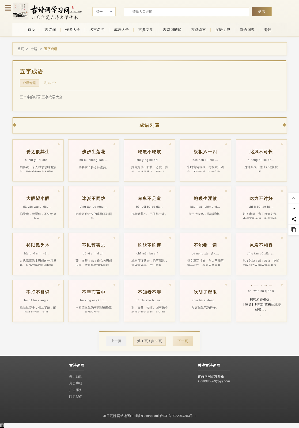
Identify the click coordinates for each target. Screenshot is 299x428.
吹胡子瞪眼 (205, 292)
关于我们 (75, 376)
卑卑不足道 (149, 198)
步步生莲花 (94, 151)
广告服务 (75, 390)
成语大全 (121, 30)
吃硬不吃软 (149, 151)
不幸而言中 (94, 292)
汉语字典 (222, 30)
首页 (31, 30)
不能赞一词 (205, 245)
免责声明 (75, 383)
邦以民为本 (38, 245)
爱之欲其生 (38, 151)
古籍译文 (198, 30)
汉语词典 (247, 30)
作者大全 (72, 30)
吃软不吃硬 (149, 245)
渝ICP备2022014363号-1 (177, 416)
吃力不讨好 (261, 198)
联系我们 (75, 397)
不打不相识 (38, 292)
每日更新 (109, 416)
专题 (268, 30)
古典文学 (145, 30)
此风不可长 (261, 151)
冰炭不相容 (261, 245)
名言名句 (97, 30)
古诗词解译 (172, 30)
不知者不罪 (149, 292)
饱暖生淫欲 (205, 198)
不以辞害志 (94, 245)
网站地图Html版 (128, 416)
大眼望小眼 (38, 198)
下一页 (183, 341)
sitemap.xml (150, 416)
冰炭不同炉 (94, 198)
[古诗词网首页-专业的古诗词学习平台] (47, 11)
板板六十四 (205, 151)
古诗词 (50, 30)
